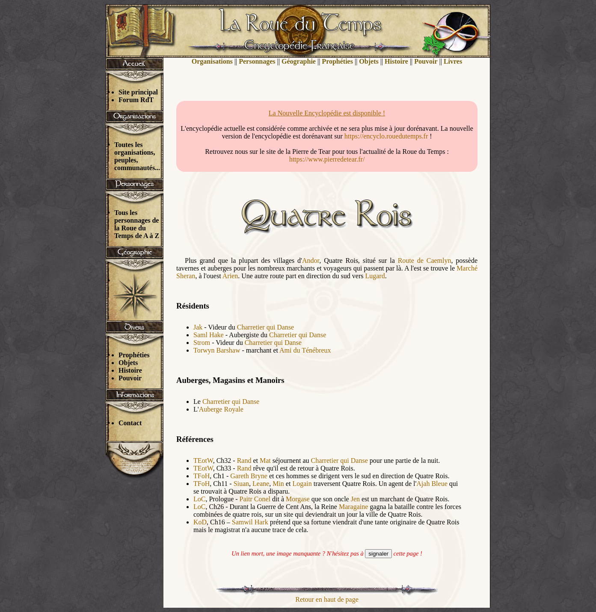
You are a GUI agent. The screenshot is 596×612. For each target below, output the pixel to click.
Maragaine (353, 506)
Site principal (138, 92)
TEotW (203, 460)
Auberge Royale (221, 409)
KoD (200, 522)
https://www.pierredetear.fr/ (327, 159)
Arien (230, 276)
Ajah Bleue (431, 483)
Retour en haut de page (327, 599)
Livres (453, 61)
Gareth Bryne (249, 476)
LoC (199, 499)
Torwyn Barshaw (216, 350)
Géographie (299, 61)
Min (278, 483)
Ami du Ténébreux (305, 350)
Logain (301, 483)
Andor (310, 260)
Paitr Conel (255, 499)
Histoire (130, 370)
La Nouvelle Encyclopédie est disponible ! (327, 113)
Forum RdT (136, 99)
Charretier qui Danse (265, 327)
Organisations (212, 61)
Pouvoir (130, 378)
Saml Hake (208, 334)
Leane (260, 483)
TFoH (201, 476)
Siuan (241, 483)
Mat (265, 460)
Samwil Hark (250, 522)
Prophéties (134, 355)
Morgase (298, 499)
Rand (244, 460)
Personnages (257, 61)
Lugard (375, 276)
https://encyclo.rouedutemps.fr (386, 136)
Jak (197, 327)
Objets (128, 362)
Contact (130, 423)
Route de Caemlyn (424, 260)
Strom (201, 342)
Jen (355, 499)
